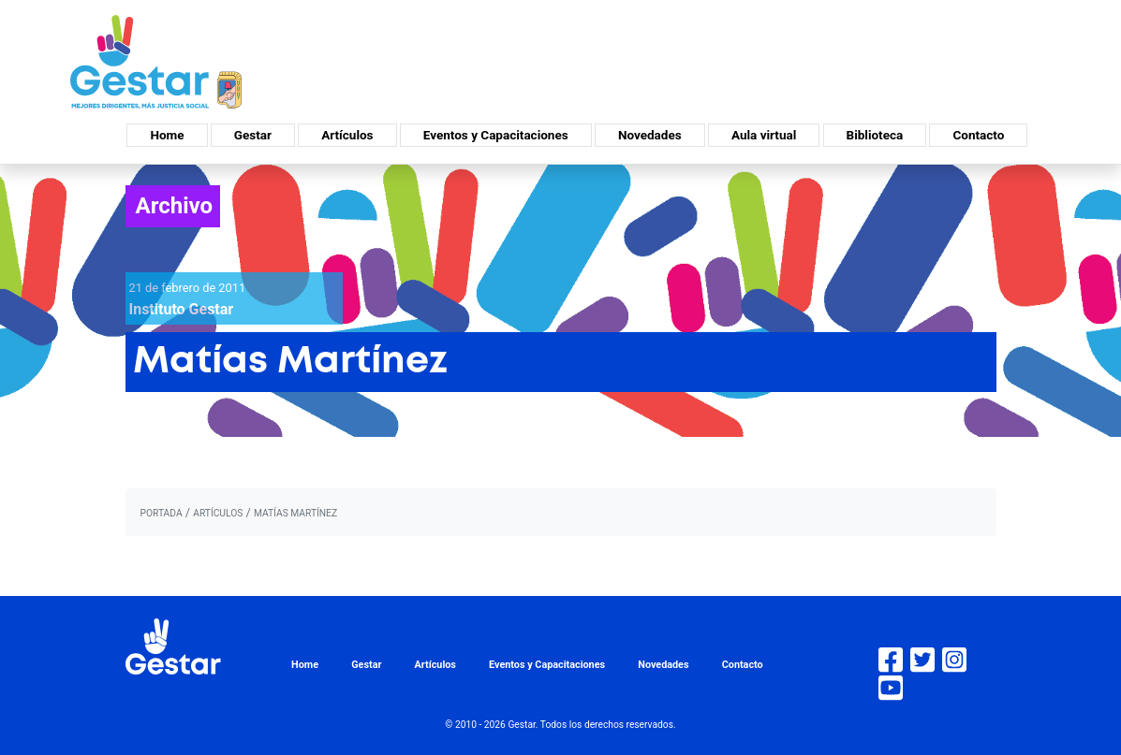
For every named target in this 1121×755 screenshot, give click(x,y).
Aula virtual (763, 134)
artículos (218, 513)
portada (161, 513)
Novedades (650, 134)
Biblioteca (875, 134)
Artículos (347, 134)
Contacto (978, 134)
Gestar (253, 134)
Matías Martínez (295, 513)
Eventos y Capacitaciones (495, 134)
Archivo (175, 206)
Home (167, 134)
